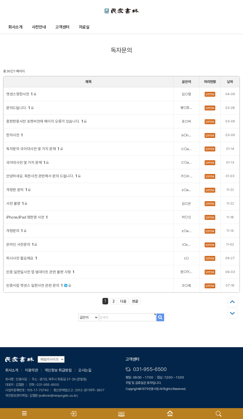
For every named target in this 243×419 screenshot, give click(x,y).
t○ (186, 258)
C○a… (186, 149)
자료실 (84, 27)
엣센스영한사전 (21, 94)
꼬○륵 (186, 285)
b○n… (186, 135)
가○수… (186, 176)
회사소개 (15, 27)
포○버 (186, 121)
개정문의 (16, 230)
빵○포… (186, 108)
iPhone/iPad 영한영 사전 (27, 217)
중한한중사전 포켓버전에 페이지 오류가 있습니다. (46, 121)
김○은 (186, 203)
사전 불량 (16, 203)
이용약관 (31, 370)
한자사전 (14, 135)
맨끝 (135, 301)
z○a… (186, 190)
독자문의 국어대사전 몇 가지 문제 (34, 148)
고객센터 (62, 27)
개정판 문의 (18, 189)
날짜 (230, 82)
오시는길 (85, 370)
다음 (123, 301)
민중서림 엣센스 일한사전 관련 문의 (38, 285)
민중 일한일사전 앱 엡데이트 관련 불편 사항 (40, 272)
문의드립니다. (19, 108)
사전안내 (39, 27)
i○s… (186, 244)
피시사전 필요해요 (21, 258)
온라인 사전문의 (21, 244)
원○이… (186, 272)
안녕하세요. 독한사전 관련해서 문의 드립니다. (43, 176)
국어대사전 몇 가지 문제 (27, 162)
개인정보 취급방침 (58, 370)
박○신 (186, 217)
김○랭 (186, 94)
